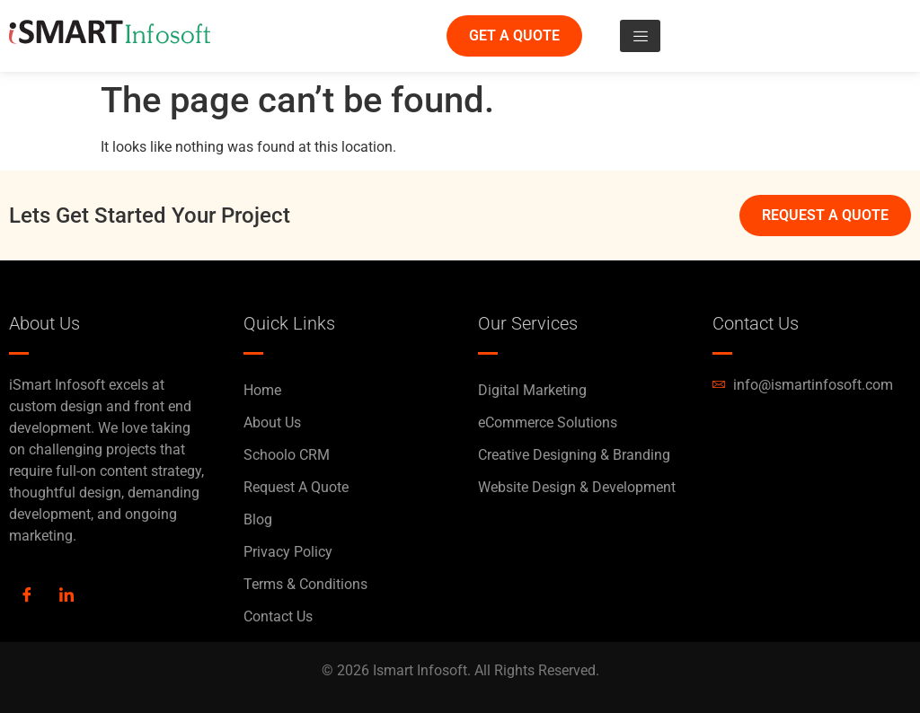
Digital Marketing (532, 390)
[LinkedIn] (66, 596)
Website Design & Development (577, 487)
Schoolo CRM (286, 454)
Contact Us (278, 616)
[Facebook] (26, 596)
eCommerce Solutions (547, 422)
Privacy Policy (287, 551)
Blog (257, 519)
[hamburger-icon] (640, 36)
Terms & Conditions (305, 584)
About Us (272, 422)
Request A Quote (296, 487)
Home (262, 390)
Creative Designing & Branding (574, 454)
